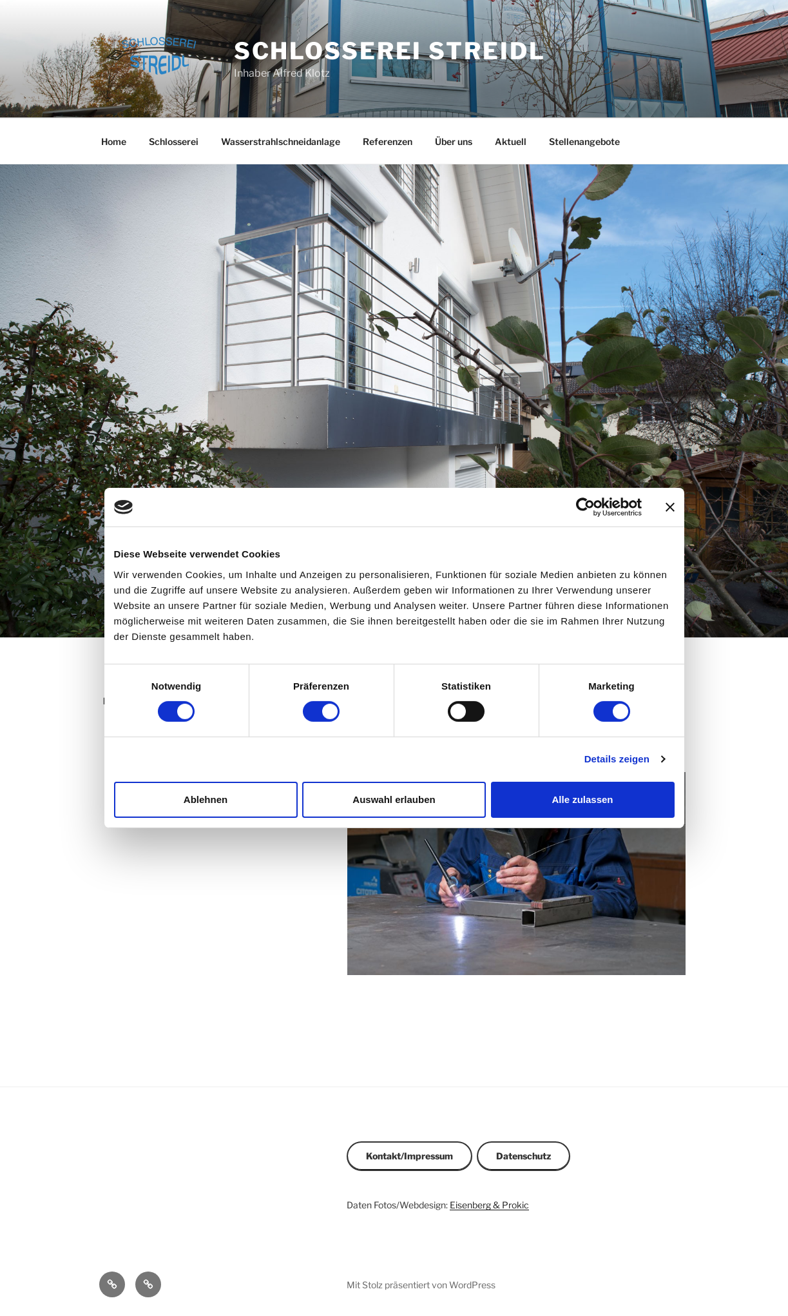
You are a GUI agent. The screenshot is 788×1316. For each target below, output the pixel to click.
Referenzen (387, 141)
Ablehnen (205, 799)
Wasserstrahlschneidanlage (280, 141)
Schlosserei (173, 141)
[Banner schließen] (670, 507)
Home (113, 141)
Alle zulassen (582, 799)
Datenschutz (523, 1155)
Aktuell (510, 141)
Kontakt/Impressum (409, 1155)
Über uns (453, 141)
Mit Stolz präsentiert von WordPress (421, 1284)
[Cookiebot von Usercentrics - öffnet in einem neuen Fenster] (585, 507)
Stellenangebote (584, 141)
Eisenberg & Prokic (489, 1204)
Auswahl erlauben (393, 799)
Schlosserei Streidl (390, 51)
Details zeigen (616, 758)
